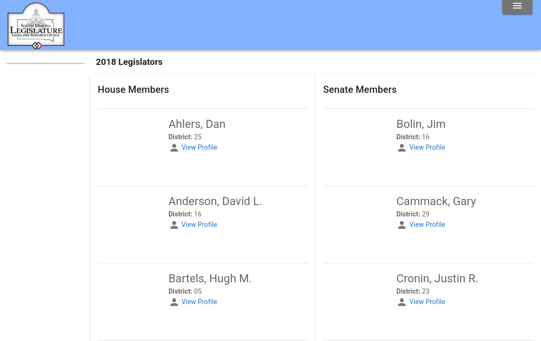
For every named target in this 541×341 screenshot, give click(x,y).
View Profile (199, 147)
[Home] (36, 46)
